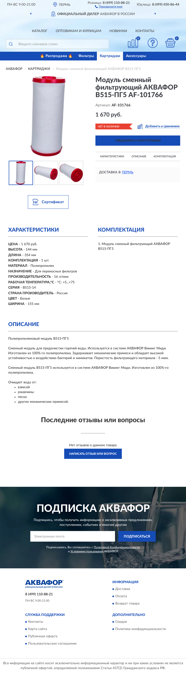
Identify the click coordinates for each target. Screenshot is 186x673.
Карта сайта (37, 629)
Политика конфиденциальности (140, 629)
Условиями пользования (86, 551)
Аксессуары (136, 56)
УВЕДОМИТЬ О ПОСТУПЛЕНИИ (138, 140)
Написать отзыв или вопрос (93, 453)
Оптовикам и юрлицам (78, 31)
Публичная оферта (42, 636)
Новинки (118, 31)
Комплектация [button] (165, 156)
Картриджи (110, 56)
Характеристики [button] (112, 156)
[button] (108, 6)
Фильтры (86, 56)
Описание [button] (139, 156)
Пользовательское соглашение (52, 644)
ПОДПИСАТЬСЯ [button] (137, 536)
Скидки (121, 622)
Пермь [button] (127, 172)
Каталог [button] (39, 31)
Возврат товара (127, 603)
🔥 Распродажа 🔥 (56, 56)
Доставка (122, 589)
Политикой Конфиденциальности (117, 547)
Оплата (121, 596)
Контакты (144, 31)
